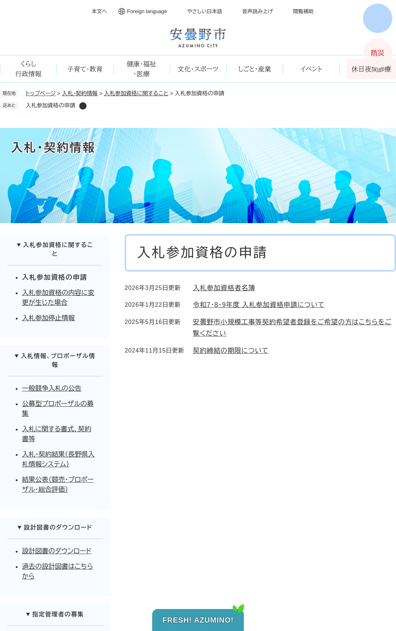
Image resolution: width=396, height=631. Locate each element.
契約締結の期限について (230, 350)
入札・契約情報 (80, 93)
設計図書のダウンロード (57, 551)
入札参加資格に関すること (136, 93)
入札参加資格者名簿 (224, 288)
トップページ (41, 93)
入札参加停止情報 (48, 318)
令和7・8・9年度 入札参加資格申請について (258, 305)
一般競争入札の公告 (51, 388)
